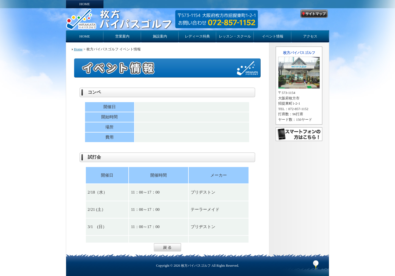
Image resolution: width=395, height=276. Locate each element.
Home (78, 49)
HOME (84, 4)
